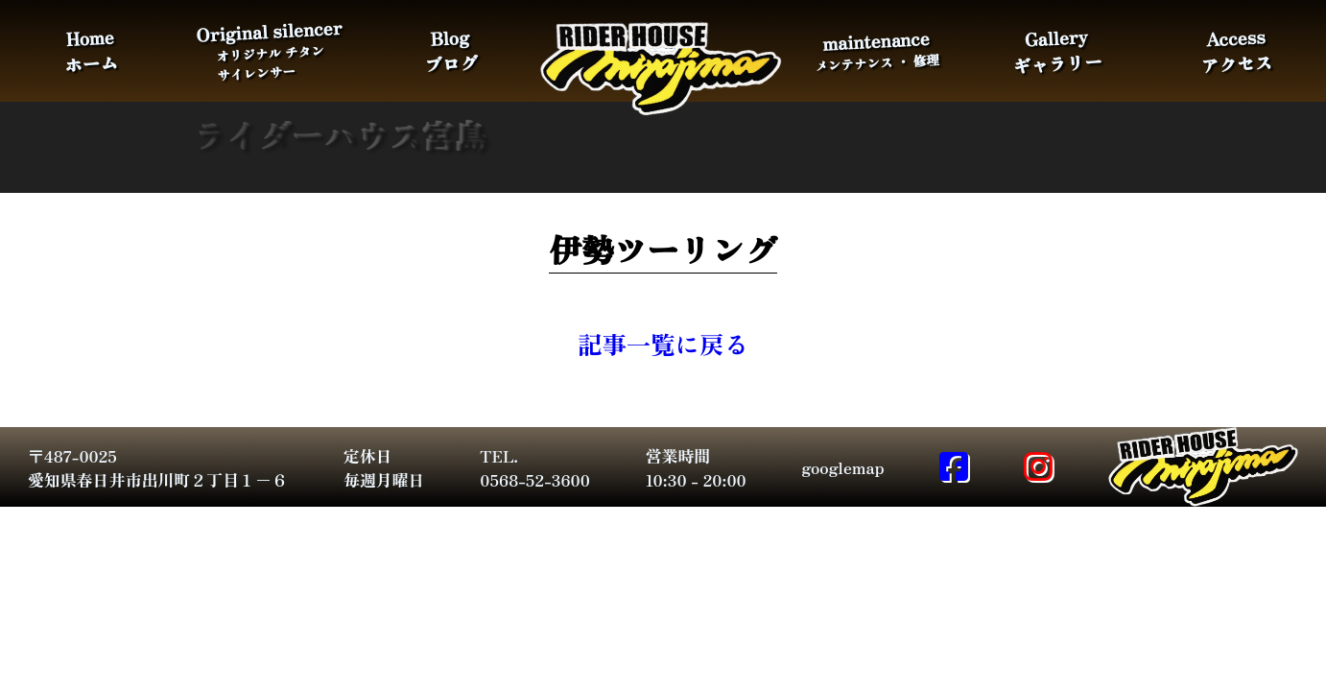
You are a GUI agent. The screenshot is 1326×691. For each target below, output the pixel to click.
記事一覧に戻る (663, 343)
